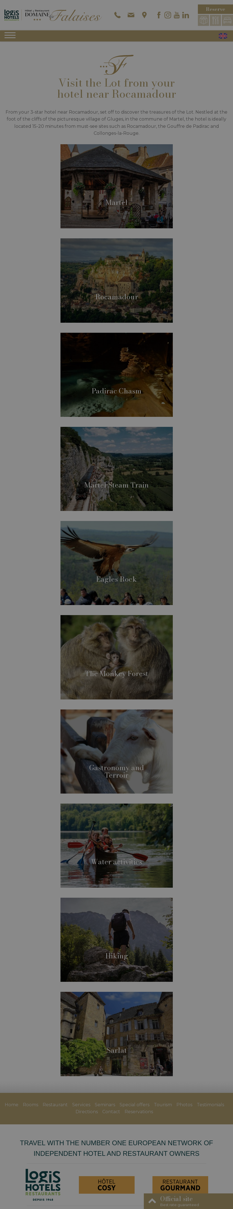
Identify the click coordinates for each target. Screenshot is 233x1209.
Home (11, 1104)
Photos (184, 1104)
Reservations (139, 1111)
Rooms (30, 1104)
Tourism (163, 1104)
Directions (87, 1111)
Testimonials (210, 1104)
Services (81, 1104)
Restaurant (55, 1104)
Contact (111, 1111)
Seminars (105, 1104)
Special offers (134, 1104)
